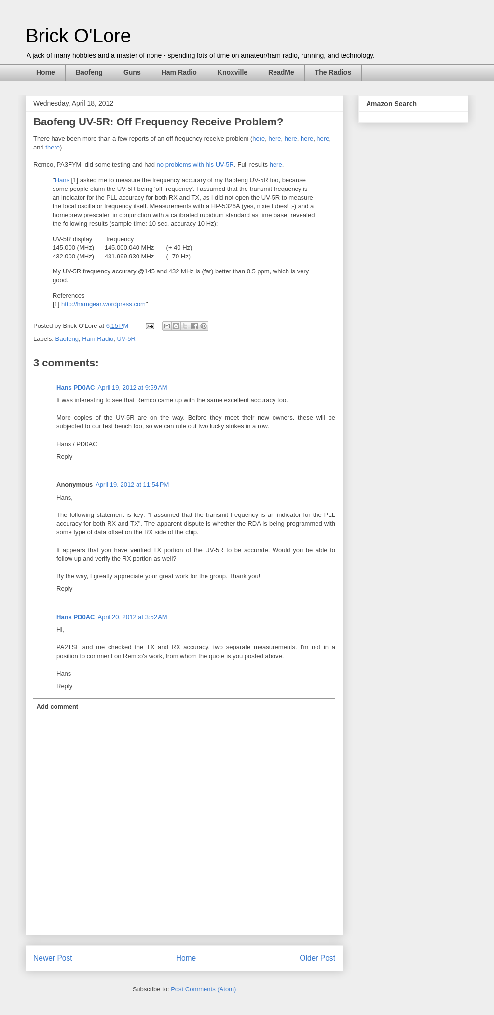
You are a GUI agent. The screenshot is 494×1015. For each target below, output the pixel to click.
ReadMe (281, 72)
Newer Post (52, 958)
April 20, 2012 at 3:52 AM (132, 617)
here (258, 138)
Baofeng (89, 72)
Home (45, 72)
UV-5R (126, 338)
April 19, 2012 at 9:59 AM (132, 387)
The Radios (333, 72)
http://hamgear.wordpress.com (103, 304)
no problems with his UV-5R (195, 164)
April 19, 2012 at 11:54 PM (132, 484)
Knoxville (232, 72)
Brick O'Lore (78, 35)
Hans (62, 180)
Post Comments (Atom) (203, 989)
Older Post (317, 958)
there (52, 147)
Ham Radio (179, 72)
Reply (64, 456)
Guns (132, 72)
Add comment (58, 706)
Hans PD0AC (75, 387)
